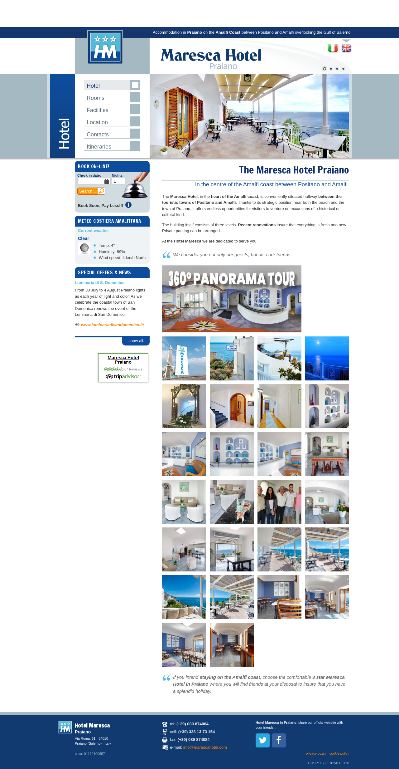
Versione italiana (332, 46)
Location (97, 122)
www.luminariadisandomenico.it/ (112, 324)
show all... (137, 340)
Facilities (97, 110)
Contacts (98, 134)
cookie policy (339, 753)
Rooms (95, 98)
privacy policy (316, 753)
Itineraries (99, 147)
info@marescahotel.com (205, 747)
